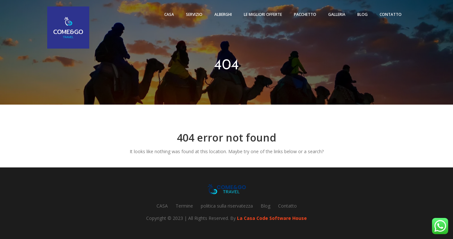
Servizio (194, 14)
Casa (169, 14)
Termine (184, 206)
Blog (362, 14)
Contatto (391, 14)
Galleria (336, 14)
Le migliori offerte (263, 14)
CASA (162, 206)
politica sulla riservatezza (227, 206)
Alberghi (223, 14)
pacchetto (305, 14)
